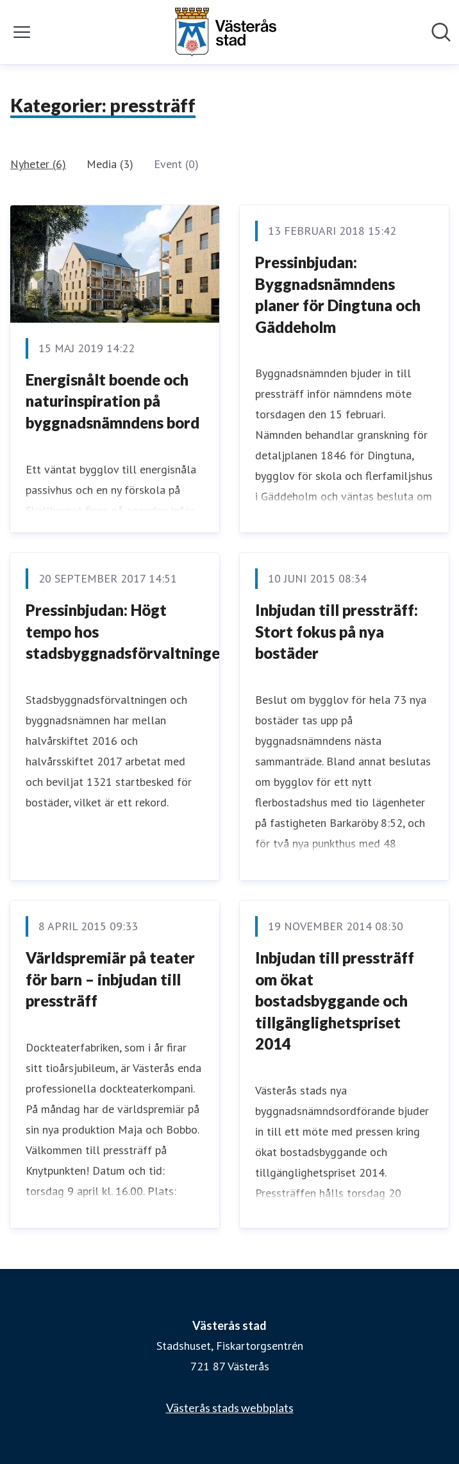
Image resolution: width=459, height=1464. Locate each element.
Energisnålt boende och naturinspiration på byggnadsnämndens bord (112, 401)
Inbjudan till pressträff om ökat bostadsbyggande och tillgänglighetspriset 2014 (334, 1000)
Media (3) (110, 164)
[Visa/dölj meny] (22, 32)
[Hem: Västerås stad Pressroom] (225, 32)
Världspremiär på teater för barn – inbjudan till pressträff (110, 979)
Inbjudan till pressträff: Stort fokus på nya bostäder (336, 631)
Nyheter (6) (38, 164)
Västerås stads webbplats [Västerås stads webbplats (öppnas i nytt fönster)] (230, 1407)
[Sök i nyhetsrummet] (441, 32)
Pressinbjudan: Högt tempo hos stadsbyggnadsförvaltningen (127, 631)
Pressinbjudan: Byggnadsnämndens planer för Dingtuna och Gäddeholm (338, 294)
